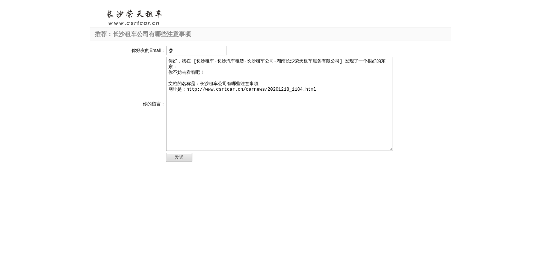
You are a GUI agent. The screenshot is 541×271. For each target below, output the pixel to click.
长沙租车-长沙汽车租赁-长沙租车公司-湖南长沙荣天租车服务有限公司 (133, 16)
